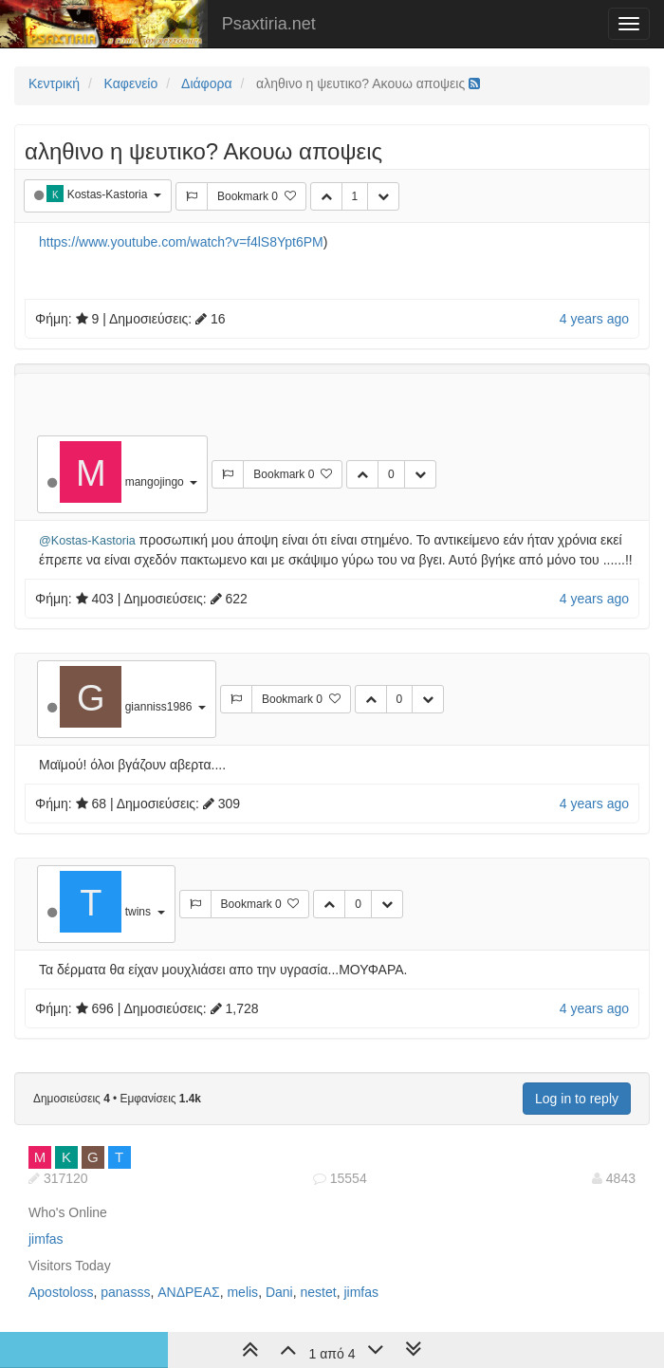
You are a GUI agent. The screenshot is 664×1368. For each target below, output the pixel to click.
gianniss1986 (160, 706)
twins (140, 911)
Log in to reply (576, 1098)
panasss (125, 1292)
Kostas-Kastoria (109, 194)
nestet (318, 1292)
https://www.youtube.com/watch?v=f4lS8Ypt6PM (181, 242)
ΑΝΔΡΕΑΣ (188, 1292)
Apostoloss (60, 1292)
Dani (279, 1292)
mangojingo (156, 482)
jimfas (46, 1239)
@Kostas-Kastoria (87, 540)
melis (242, 1292)
